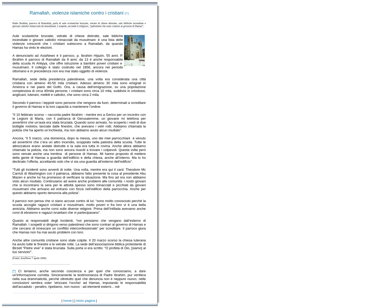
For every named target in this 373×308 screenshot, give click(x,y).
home (67, 301)
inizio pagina (85, 301)
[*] (14, 271)
